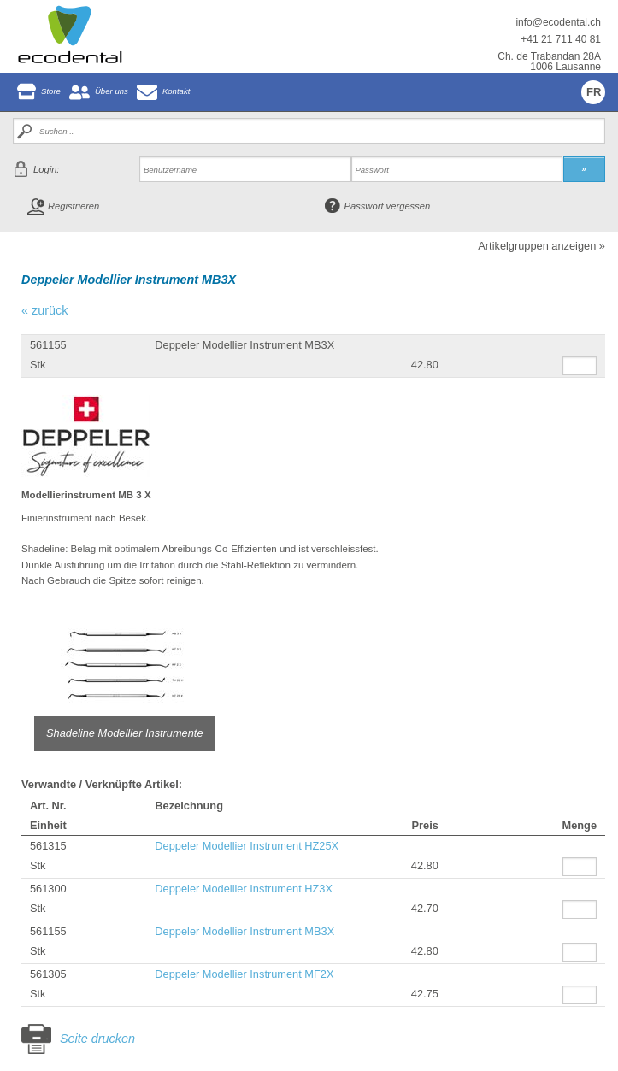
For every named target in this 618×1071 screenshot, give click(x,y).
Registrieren (73, 206)
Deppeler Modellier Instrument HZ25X (246, 845)
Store (51, 91)
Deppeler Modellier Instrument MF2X (244, 974)
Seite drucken (97, 1038)
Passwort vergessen (387, 206)
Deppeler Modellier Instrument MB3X (244, 931)
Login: (46, 169)
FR (593, 91)
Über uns (111, 91)
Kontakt (176, 91)
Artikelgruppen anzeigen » (541, 246)
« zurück (44, 310)
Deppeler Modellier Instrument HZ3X (244, 888)
